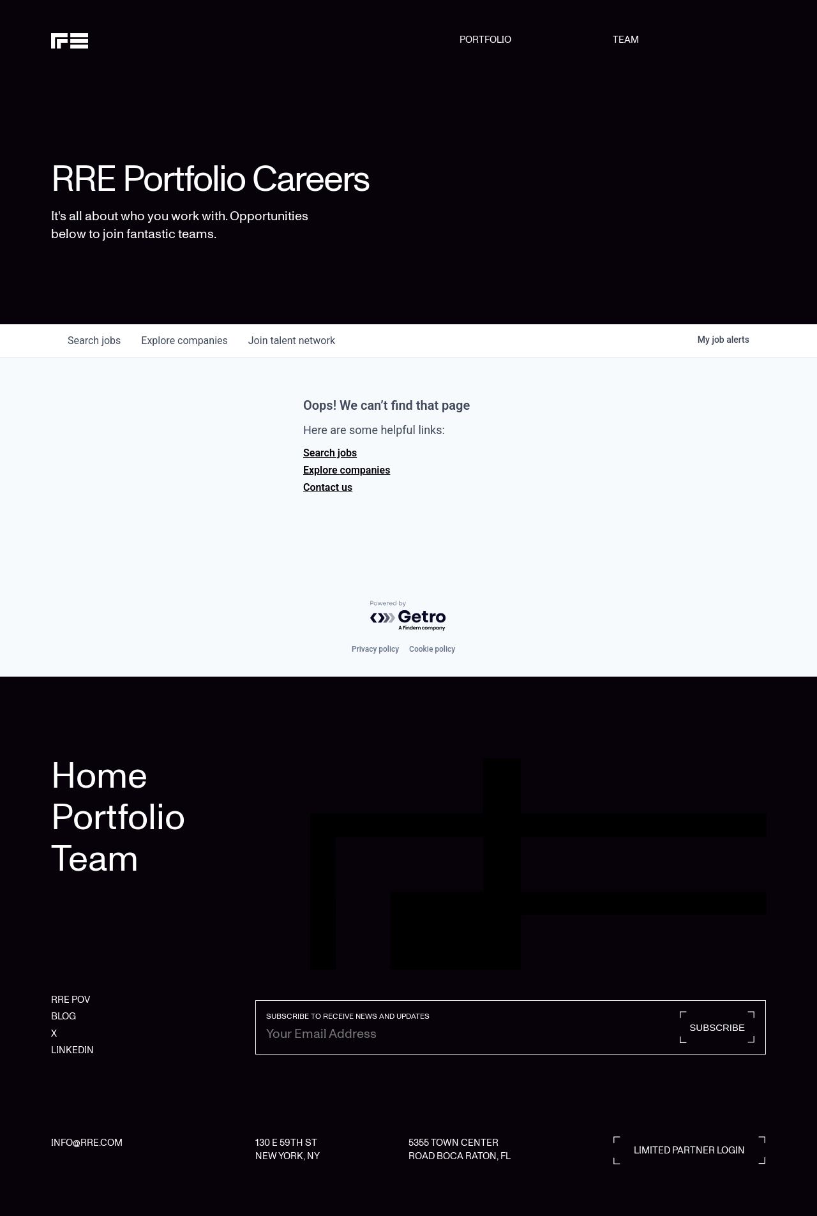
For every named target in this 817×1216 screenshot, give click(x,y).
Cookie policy (432, 649)
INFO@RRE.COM (87, 1142)
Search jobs (330, 453)
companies (184, 340)
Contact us (327, 487)
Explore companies (346, 470)
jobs (94, 340)
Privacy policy (375, 649)
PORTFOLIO (485, 39)
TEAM (626, 39)
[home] (102, 40)
